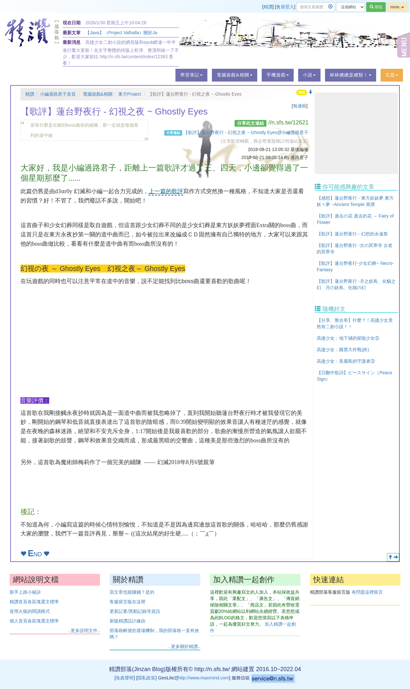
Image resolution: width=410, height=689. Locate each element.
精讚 (268, 6)
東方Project (129, 94)
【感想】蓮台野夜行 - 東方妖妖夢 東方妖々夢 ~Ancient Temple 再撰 (355, 201)
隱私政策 (146, 677)
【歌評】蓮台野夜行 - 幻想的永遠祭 (352, 233)
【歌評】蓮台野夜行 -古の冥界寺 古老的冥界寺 (354, 248)
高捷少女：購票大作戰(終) (343, 349)
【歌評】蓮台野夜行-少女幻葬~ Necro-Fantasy (355, 266)
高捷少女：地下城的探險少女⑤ (348, 338)
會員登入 (285, 6)
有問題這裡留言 (367, 592)
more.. (397, 7)
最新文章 (72, 32)
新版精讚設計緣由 (127, 620)
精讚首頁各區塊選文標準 (34, 601)
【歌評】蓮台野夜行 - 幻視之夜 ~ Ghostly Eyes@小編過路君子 (245, 132)
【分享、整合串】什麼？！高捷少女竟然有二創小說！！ (355, 323)
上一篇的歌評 (166, 191)
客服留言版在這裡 (127, 601)
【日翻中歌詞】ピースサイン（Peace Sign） (354, 376)
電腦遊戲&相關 (97, 94)
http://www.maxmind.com (203, 677)
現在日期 (72, 22)
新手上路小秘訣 (25, 592)
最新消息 (72, 42)
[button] (191, 75)
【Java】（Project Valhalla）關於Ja (121, 32)
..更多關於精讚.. (184, 646)
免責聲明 (125, 677)
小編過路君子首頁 (58, 94)
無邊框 (299, 105)
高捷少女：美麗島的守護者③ (346, 361)
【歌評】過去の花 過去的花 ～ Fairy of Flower (355, 219)
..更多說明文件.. (84, 630)
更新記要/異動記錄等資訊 (135, 611)
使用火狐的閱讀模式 (30, 611)
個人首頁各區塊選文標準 (34, 620)
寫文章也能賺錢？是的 (132, 592)
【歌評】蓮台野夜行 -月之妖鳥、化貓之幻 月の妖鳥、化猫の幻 (356, 284)
